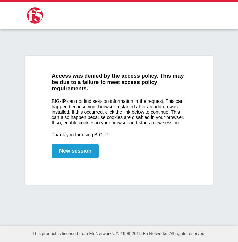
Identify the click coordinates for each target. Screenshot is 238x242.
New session (75, 151)
